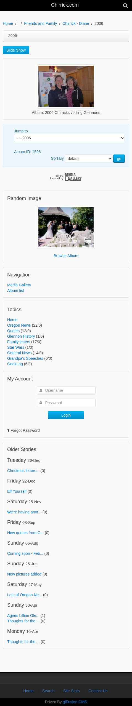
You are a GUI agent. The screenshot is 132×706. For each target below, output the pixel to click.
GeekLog (15, 364)
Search (49, 691)
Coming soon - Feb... (25, 553)
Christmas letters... (23, 470)
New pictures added (24, 574)
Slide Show (16, 50)
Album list (15, 290)
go (119, 158)
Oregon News (19, 325)
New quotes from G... (25, 533)
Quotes (13, 331)
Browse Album (66, 256)
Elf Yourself (17, 491)
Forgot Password (25, 430)
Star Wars (15, 347)
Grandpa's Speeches (25, 358)
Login (66, 415)
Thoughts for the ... (23, 621)
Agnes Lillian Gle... (23, 615)
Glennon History (21, 336)
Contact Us (97, 691)
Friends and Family (40, 23)
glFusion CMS (75, 702)
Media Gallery (19, 285)
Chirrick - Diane (75, 23)
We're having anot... (24, 512)
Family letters (18, 342)
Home (8, 23)
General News (19, 353)
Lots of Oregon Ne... (24, 595)
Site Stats (72, 691)
